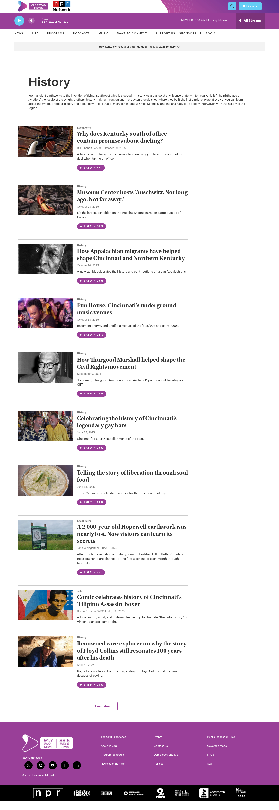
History (81, 195)
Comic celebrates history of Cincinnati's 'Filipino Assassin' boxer (129, 609)
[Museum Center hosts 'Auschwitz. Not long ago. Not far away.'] (45, 209)
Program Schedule (112, 763)
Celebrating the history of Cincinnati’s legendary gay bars (127, 431)
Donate (254, 10)
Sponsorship (190, 42)
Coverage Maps (217, 754)
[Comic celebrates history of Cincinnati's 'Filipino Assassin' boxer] (45, 613)
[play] (19, 29)
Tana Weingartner (88, 556)
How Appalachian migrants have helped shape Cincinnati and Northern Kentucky (131, 263)
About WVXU (109, 754)
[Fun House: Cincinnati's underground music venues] (45, 322)
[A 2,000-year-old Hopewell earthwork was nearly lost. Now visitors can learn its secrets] (45, 543)
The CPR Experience (113, 745)
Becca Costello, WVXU (91, 620)
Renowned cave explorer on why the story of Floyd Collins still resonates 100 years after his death (131, 659)
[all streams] (250, 29)
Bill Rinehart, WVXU (89, 156)
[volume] (31, 29)
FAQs (210, 763)
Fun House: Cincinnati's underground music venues (126, 318)
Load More (103, 715)
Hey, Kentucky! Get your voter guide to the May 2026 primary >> (139, 55)
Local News (84, 136)
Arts (79, 599)
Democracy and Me (166, 763)
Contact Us (161, 754)
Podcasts (81, 42)
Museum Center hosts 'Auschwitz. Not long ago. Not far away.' (132, 205)
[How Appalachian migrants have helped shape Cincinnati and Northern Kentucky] (45, 267)
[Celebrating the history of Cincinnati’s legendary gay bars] (45, 435)
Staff (210, 772)
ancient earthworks (49, 104)
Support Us (165, 42)
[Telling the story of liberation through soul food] (45, 489)
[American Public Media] (134, 802)
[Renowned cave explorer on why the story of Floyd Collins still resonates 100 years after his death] (45, 660)
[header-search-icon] (234, 11)
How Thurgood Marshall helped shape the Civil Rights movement (131, 372)
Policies (158, 772)
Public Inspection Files (221, 745)
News (18, 42)
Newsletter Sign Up (113, 772)
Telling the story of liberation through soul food (132, 485)
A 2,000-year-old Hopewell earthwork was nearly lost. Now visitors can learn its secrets (131, 542)
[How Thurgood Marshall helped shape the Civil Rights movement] (45, 376)
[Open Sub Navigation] (26, 42)
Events (158, 745)
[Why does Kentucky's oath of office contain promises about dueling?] (45, 150)
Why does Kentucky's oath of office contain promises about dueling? (122, 146)
